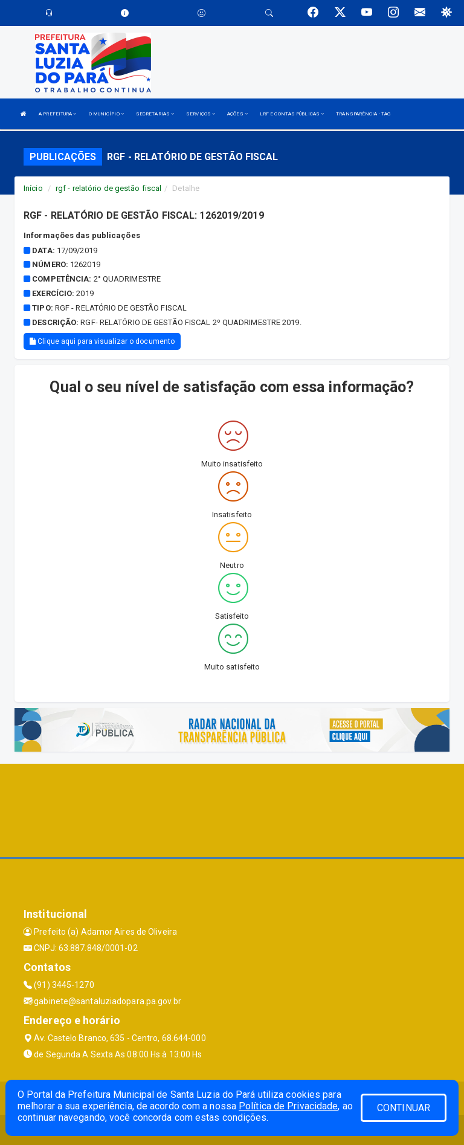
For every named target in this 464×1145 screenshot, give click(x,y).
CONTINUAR (403, 1108)
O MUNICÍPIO (106, 114)
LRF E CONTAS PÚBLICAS (292, 114)
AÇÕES (237, 114)
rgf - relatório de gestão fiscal (108, 188)
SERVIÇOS (200, 114)
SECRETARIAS (155, 114)
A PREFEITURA (57, 114)
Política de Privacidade (288, 1106)
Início (33, 188)
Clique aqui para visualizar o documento (102, 341)
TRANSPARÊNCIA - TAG (363, 114)
